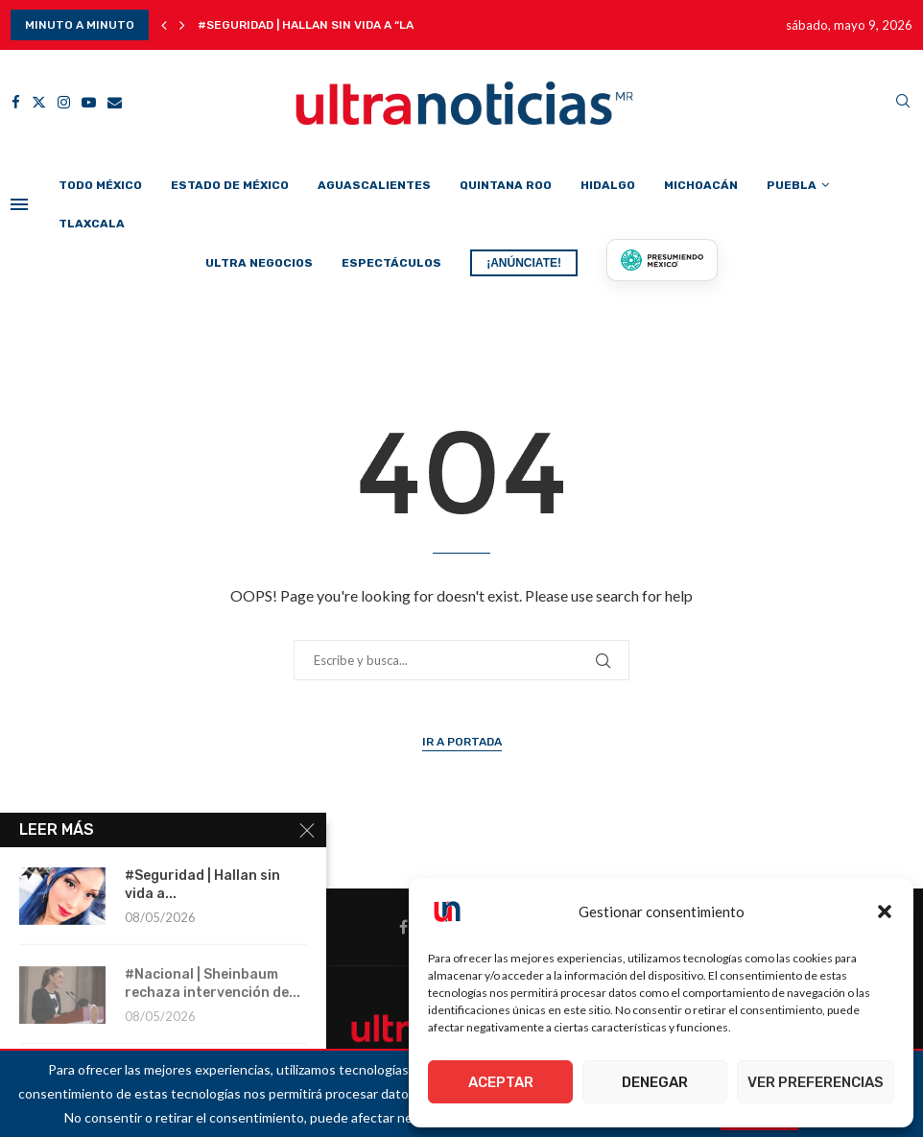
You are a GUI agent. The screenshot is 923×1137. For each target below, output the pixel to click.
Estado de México (230, 185)
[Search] (902, 102)
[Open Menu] (19, 204)
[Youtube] (89, 102)
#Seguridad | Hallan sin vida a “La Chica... (329, 25)
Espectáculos (391, 263)
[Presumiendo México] (662, 260)
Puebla (791, 185)
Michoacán (701, 185)
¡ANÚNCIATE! (523, 263)
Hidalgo (607, 185)
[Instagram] (64, 102)
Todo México (100, 185)
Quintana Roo (506, 185)
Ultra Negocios (259, 263)
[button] (884, 911)
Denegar (655, 1082)
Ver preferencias (815, 1082)
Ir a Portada (462, 741)
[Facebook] (16, 102)
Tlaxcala (92, 223)
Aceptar (500, 1082)
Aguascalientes (374, 185)
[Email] (114, 102)
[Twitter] (39, 102)
